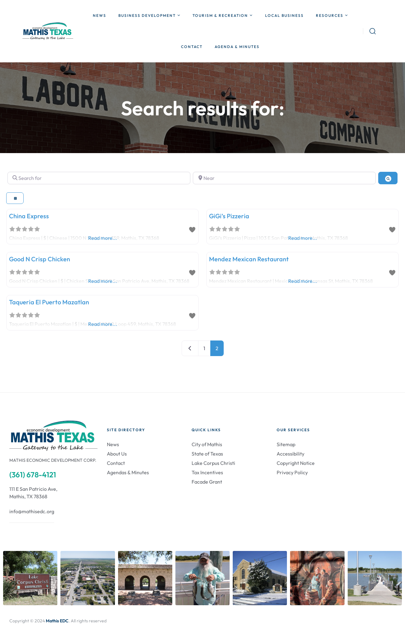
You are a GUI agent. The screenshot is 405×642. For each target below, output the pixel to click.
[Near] (284, 178)
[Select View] (15, 198)
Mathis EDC (57, 621)
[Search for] (98, 178)
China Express (29, 216)
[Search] (388, 178)
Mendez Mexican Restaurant (249, 259)
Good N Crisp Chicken (39, 259)
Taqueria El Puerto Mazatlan (49, 302)
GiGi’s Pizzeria (229, 216)
